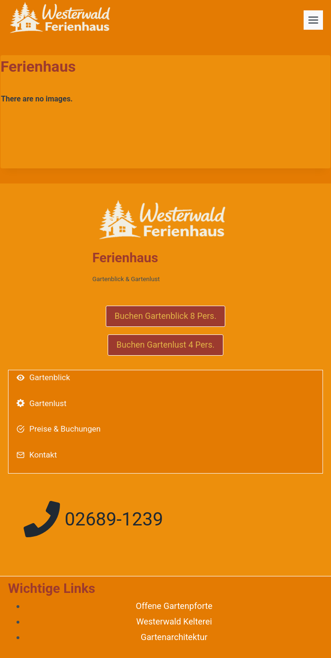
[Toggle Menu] (313, 20)
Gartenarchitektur (174, 637)
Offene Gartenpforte (174, 606)
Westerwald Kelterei (174, 621)
